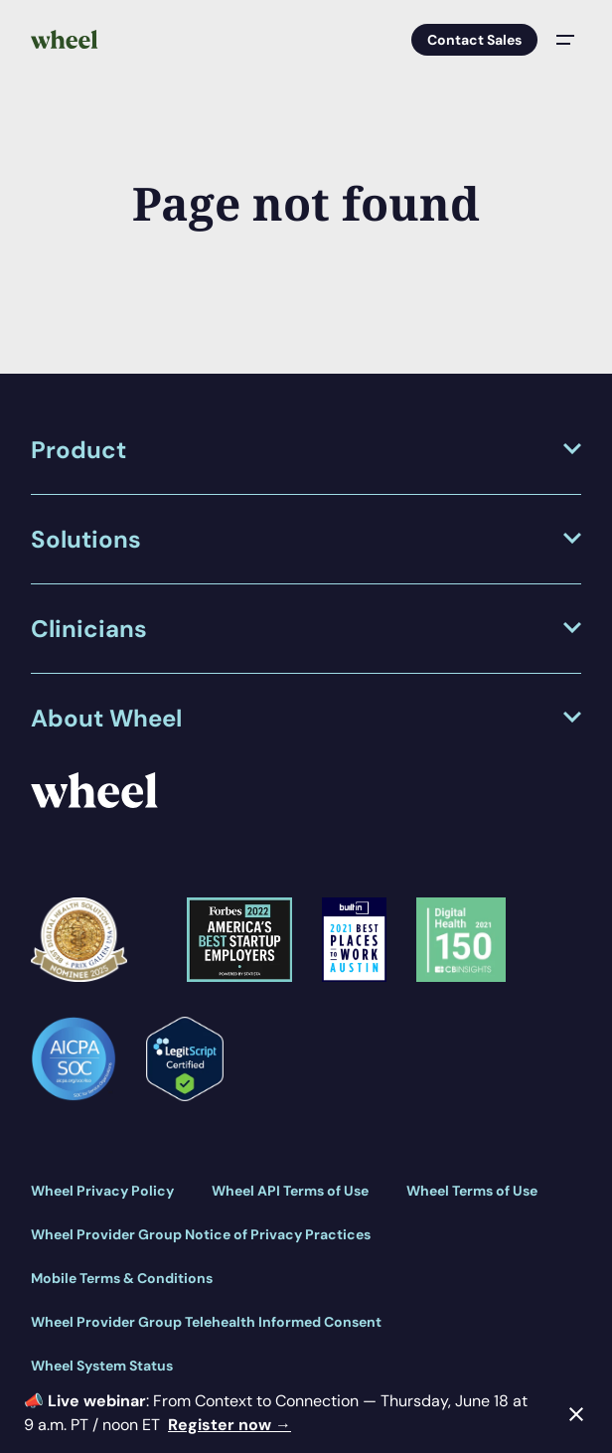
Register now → (229, 1424)
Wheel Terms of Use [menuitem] (471, 1191)
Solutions (86, 539)
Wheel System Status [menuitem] (102, 1365)
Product (78, 449)
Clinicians (89, 628)
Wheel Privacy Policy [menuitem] (102, 1191)
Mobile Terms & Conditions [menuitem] (122, 1278)
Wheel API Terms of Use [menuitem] (290, 1191)
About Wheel (106, 718)
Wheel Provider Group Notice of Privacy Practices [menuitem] (201, 1234)
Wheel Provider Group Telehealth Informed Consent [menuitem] (206, 1322)
